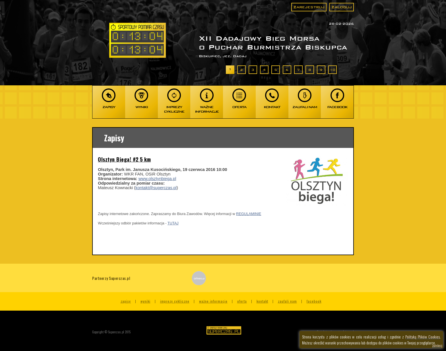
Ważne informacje (213, 301)
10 (332, 70)
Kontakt (262, 301)
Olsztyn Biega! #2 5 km (124, 159)
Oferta (242, 301)
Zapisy (126, 301)
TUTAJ (173, 223)
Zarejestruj (309, 7)
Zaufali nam (287, 301)
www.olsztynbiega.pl (157, 178)
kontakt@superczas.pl (156, 187)
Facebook (314, 301)
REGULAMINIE (248, 214)
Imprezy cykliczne (174, 301)
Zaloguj (341, 7)
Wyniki (145, 301)
